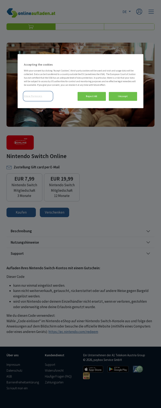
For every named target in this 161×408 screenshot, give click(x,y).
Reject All (91, 96)
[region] (80, 81)
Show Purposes (33, 96)
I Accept (123, 96)
